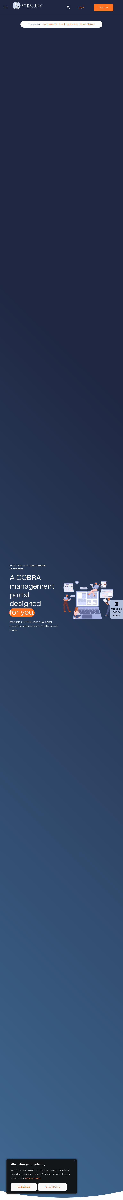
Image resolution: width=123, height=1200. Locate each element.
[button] (68, 7)
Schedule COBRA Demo (116, 609)
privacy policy (33, 1178)
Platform (23, 565)
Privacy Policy (52, 1187)
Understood (23, 1187)
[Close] (74, 1161)
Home (13, 565)
